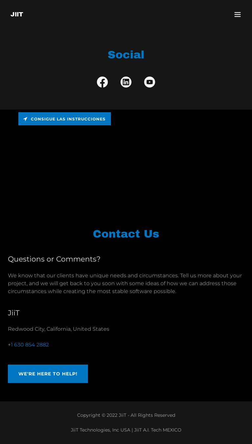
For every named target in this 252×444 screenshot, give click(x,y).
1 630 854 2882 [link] (30, 345)
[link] (16, 14)
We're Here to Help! (47, 374)
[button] (237, 14)
